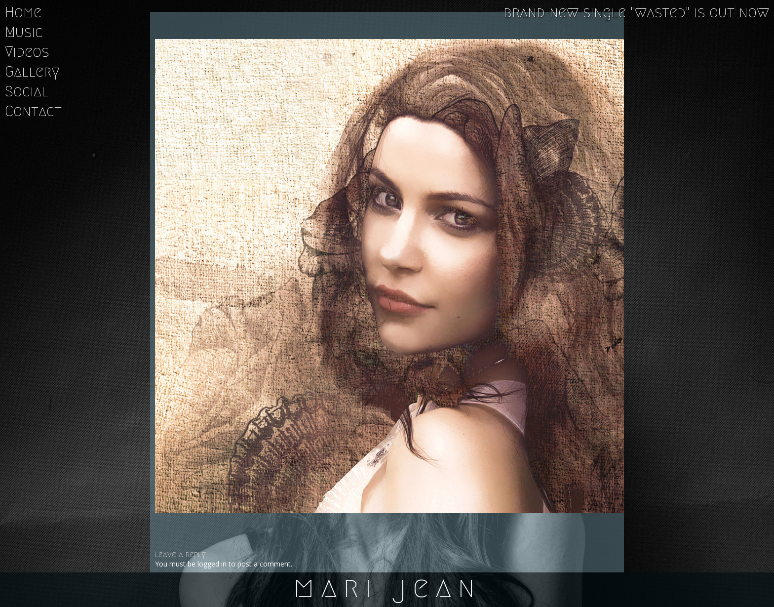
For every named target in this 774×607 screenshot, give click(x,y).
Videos (27, 52)
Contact (33, 111)
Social (26, 91)
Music (24, 32)
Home (23, 12)
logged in (212, 563)
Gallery (32, 72)
